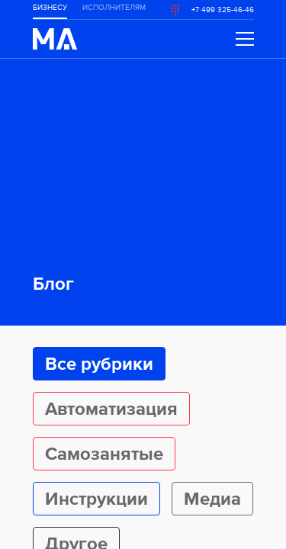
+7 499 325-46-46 (222, 9)
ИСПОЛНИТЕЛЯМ (114, 7)
